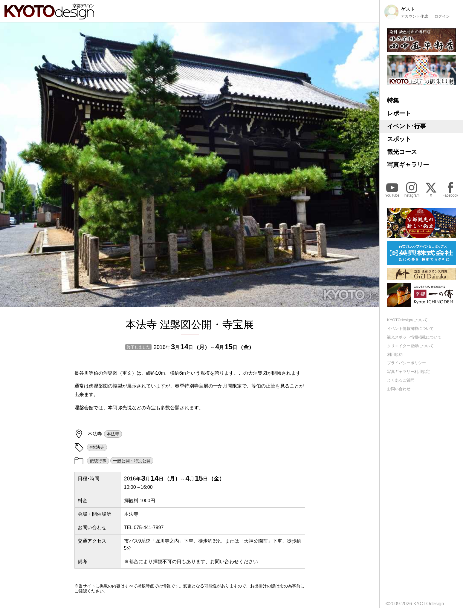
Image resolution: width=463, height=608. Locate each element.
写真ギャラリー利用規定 (408, 371)
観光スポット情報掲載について (414, 337)
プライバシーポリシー (406, 363)
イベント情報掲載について (410, 328)
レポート (399, 113)
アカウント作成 (414, 16)
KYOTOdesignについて (407, 320)
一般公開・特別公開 (132, 460)
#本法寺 (97, 447)
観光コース (402, 151)
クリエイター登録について (410, 346)
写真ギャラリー (408, 164)
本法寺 (113, 433)
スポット (399, 139)
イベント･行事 (406, 126)
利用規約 (395, 354)
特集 (393, 100)
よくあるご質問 (400, 380)
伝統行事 (98, 460)
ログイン (442, 16)
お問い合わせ (398, 389)
